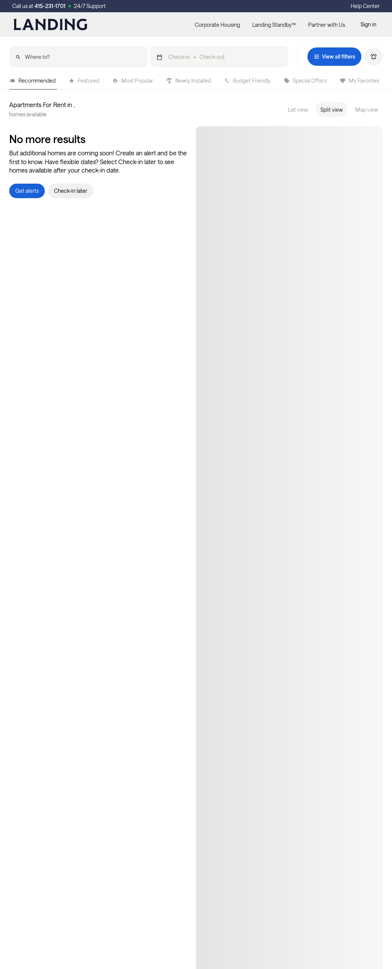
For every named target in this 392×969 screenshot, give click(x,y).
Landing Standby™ (274, 24)
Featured (84, 80)
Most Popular (132, 80)
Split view (331, 109)
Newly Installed (188, 80)
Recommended (32, 80)
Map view (366, 109)
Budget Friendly (247, 80)
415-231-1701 (49, 6)
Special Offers (305, 80)
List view (298, 109)
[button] (219, 56)
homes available (28, 114)
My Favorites (359, 80)
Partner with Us (326, 24)
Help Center (365, 6)
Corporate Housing (217, 24)
